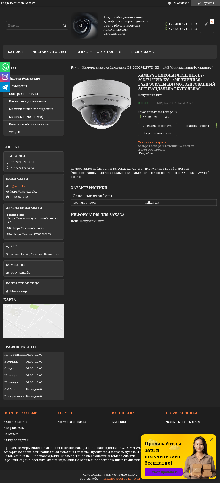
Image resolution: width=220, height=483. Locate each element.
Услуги (14, 132)
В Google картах (15, 422)
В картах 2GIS (13, 428)
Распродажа (142, 52)
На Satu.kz (10, 434)
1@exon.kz (17, 186)
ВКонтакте (120, 422)
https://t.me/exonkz (23, 191)
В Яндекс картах (16, 440)
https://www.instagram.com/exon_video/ (33, 220)
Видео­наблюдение (24, 78)
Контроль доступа (23, 94)
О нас (83, 52)
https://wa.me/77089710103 (32, 234)
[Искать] (64, 26)
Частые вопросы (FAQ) (183, 422)
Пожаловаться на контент (121, 479)
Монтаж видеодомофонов (30, 117)
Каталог (16, 52)
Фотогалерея (109, 52)
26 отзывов (181, 3)
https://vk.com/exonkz (28, 228)
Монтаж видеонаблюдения (31, 109)
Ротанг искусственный (27, 101)
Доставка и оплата (51, 52)
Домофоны (18, 86)
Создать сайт (10, 3)
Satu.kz (132, 474)
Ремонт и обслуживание (29, 124)
